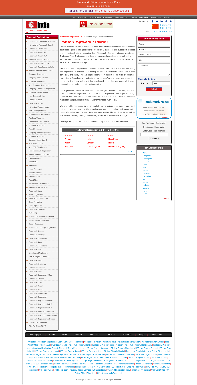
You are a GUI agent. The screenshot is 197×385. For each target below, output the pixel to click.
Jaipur (145, 179)
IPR (79, 354)
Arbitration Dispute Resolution (50, 342)
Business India (121, 17)
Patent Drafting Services (38, 187)
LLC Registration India (156, 361)
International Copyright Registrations (43, 227)
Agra (145, 153)
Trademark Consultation (38, 293)
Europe (68, 139)
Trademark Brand (35, 191)
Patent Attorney (35, 158)
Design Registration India (92, 361)
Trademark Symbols (36, 279)
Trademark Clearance (103, 364)
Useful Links (94, 334)
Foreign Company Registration (40, 70)
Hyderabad (147, 176)
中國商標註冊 (166, 25)
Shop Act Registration (136, 367)
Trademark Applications (38, 246)
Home (72, 17)
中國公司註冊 (166, 28)
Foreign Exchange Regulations (61, 367)
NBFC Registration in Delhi (116, 357)
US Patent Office (158, 370)
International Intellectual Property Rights (48, 348)
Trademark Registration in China (41, 311)
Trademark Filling (35, 260)
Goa (144, 167)
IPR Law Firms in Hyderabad (47, 351)
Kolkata (146, 185)
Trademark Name (35, 242)
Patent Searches (35, 173)
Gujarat (146, 170)
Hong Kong (113, 139)
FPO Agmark (109, 361)
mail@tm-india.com (98, 6)
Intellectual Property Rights (79, 345)
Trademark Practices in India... (154, 111)
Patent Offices (34, 176)
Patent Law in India (59, 345)
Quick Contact (157, 334)
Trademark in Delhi (159, 357)
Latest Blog (156, 17)
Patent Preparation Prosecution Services (54, 357)
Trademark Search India (38, 49)
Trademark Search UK (37, 52)
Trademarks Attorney (37, 268)
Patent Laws (45, 345)
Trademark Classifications (39, 63)
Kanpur (145, 182)
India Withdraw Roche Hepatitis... (155, 114)
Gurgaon (146, 173)
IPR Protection (99, 354)
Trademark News (35, 100)
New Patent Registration (35, 354)
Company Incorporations (38, 78)
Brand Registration (36, 194)
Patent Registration (36, 129)
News (65, 334)
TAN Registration (61, 370)
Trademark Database (125, 354)
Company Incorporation (73, 342)
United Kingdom (93, 146)
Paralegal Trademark (37, 118)
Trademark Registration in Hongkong (43, 315)
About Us (82, 17)
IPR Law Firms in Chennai (146, 348)
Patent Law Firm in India (136, 351)
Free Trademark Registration (40, 151)
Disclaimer (91, 373)
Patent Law (33, 162)
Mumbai (146, 188)
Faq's (141, 334)
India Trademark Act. (37, 96)
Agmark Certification (161, 364)
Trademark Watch (35, 289)
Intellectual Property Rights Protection (107, 345)
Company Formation (92, 342)
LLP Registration (118, 367)
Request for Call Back (81, 11)
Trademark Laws (35, 282)
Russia (111, 143)
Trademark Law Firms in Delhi (39, 361)
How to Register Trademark (39, 257)
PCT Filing (33, 213)
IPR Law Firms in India (75, 348)
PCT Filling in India (36, 143)
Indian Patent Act (35, 169)
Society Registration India (82, 364)
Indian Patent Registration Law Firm (61, 354)
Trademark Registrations (38, 37)
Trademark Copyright (37, 235)
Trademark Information (140, 370)
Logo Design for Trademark (100, 17)
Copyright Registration (37, 125)
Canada (90, 135)
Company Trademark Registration (42, 89)
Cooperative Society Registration (66, 361)
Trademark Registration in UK (40, 304)
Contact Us (168, 17)
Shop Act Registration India (118, 370)
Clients (52, 334)
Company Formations (37, 81)
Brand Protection (35, 202)
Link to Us (111, 334)
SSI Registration (46, 370)
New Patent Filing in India (158, 351)
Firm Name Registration (37, 367)
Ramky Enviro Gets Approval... (154, 107)
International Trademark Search (41, 45)
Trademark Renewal (143, 364)
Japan (67, 143)
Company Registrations (38, 74)
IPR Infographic (35, 334)
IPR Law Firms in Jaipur (70, 351)
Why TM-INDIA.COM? (37, 326)
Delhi (145, 164)
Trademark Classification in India (41, 67)
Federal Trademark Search (39, 59)
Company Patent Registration (40, 132)
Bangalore (147, 156)
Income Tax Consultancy (85, 367)
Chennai (146, 162)
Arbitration (32, 342)
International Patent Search (129, 342)
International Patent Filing (38, 184)
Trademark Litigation (36, 209)
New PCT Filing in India (38, 147)
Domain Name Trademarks (39, 114)
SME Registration (153, 367)
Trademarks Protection (37, 264)
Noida (145, 191)
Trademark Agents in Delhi (139, 357)
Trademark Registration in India (41, 301)
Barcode (76, 357)
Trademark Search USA (38, 56)
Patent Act (33, 165)
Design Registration (36, 224)
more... (130, 151)
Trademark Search (36, 286)
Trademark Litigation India (146, 354)
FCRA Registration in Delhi (92, 357)
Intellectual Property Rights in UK (138, 345)
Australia (68, 135)
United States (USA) (116, 146)
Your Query (154, 70)
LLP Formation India (44, 364)
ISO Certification (103, 367)
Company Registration (37, 136)
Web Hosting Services (37, 111)
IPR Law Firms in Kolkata (91, 351)
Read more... (162, 118)
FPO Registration (123, 361)
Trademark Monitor (36, 103)
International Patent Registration (41, 216)
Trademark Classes (36, 231)
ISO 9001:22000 (99, 370)
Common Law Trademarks (39, 122)
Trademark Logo (35, 249)
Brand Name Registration (38, 198)
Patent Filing (33, 180)
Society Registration (62, 364)
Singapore (69, 146)
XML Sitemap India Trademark (109, 373)
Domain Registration (139, 17)
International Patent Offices (152, 342)
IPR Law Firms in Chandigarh (123, 348)
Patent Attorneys (109, 342)
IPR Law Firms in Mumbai (114, 351)
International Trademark (38, 322)
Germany (90, 143)
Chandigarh (147, 159)
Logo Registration (35, 206)
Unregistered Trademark (38, 253)
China (110, 135)
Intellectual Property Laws (39, 107)
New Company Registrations (40, 85)
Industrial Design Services (80, 370)
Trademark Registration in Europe (42, 319)
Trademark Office (35, 271)
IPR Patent (110, 354)
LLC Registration (138, 361)
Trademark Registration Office (40, 275)
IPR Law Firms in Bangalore (97, 348)
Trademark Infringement (38, 238)
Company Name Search (38, 140)
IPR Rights (86, 354)
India (89, 139)
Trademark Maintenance (124, 364)
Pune (145, 194)
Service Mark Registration (39, 220)
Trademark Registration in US (40, 308)
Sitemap (78, 334)
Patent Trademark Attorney (39, 154)
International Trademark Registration (43, 41)
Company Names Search (38, 92)
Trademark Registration (38, 297)
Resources (127, 334)
